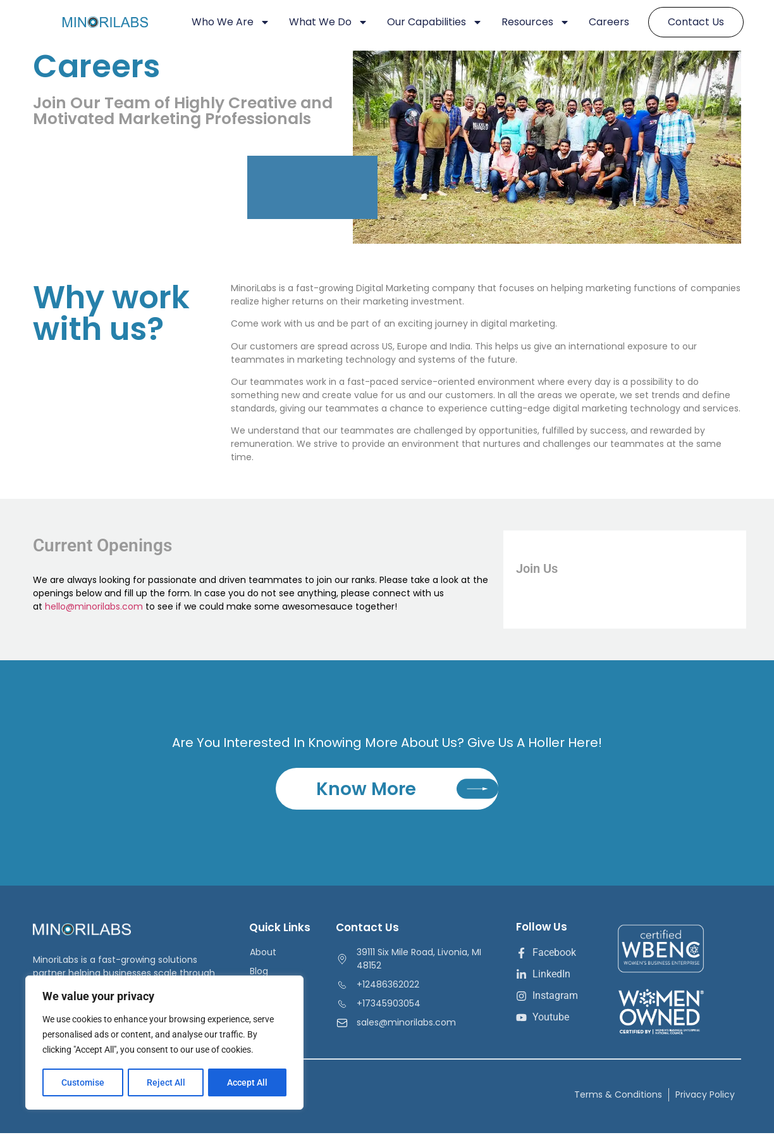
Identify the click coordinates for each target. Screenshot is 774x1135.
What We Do (328, 22)
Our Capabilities (434, 22)
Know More (365, 790)
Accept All (248, 1082)
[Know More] (476, 790)
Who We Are (231, 22)
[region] (164, 1043)
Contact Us (696, 22)
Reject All (166, 1082)
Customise (82, 1082)
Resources (535, 22)
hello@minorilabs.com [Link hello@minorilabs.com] (94, 606)
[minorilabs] (116, 22)
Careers (609, 22)
